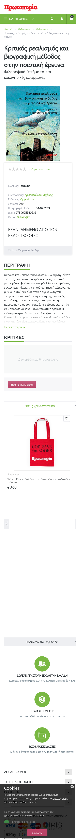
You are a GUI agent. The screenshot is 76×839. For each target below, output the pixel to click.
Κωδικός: (13, 186)
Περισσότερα (13, 327)
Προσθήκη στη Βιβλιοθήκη (26, 250)
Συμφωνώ (37, 832)
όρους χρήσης (60, 798)
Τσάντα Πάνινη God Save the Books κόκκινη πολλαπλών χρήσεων (38, 480)
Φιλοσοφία (24, 28)
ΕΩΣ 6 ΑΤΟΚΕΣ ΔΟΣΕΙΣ (42, 747)
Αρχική (8, 28)
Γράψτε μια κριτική (39, 169)
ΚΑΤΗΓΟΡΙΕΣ (18, 19)
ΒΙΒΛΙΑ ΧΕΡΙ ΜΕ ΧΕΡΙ (42, 711)
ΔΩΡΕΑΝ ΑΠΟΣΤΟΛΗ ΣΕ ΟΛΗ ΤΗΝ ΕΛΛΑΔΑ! (42, 675)
